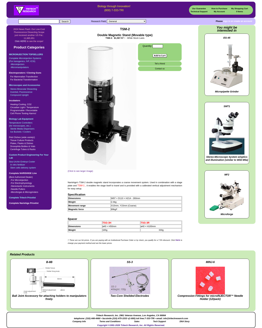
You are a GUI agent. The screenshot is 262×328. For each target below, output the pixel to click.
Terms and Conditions (109, 321)
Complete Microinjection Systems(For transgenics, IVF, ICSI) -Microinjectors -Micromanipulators (29, 61)
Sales (136, 321)
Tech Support (159, 321)
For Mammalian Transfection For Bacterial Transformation (29, 76)
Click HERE (20, 41)
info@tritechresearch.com (175, 318)
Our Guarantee (199, 8)
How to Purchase (219, 8)
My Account (219, 11)
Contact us (160, 69)
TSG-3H (107, 222)
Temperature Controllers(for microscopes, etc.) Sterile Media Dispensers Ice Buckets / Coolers (29, 125)
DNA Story (185, 321)
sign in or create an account (237, 21)
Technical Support (199, 11)
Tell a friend (160, 63)
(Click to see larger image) (102, 170)
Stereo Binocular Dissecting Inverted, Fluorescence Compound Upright (29, 90)
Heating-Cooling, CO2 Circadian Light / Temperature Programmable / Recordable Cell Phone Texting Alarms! (29, 107)
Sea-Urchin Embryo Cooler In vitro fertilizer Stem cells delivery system (29, 161)
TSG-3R (145, 222)
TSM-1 (81, 185)
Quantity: (147, 46)
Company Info (79, 321)
